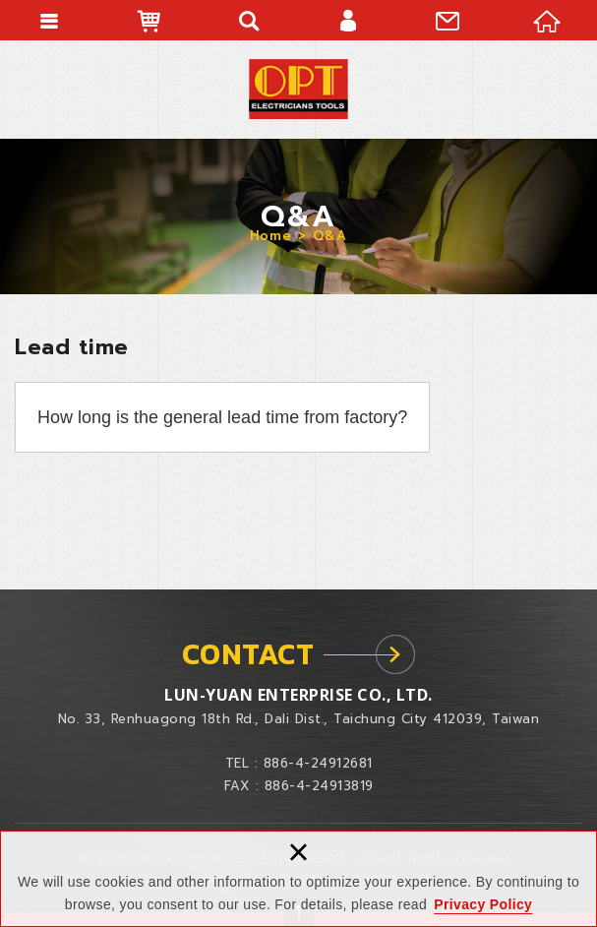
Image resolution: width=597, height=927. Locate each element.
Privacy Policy (483, 904)
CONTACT (248, 654)
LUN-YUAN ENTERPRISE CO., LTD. (298, 89)
